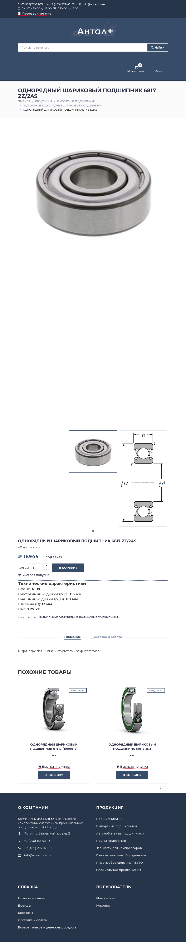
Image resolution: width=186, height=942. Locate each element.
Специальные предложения (118, 870)
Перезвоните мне (34, 13)
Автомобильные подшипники (120, 833)
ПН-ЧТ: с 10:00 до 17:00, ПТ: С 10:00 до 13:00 (48, 8)
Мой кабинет (106, 898)
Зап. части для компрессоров (119, 848)
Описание (72, 637)
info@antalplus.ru (92, 4)
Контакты (25, 913)
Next (165, 788)
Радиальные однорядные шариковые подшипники (62, 105)
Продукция (43, 101)
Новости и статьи (31, 898)
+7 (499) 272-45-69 (61, 4)
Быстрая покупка (33, 575)
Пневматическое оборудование (121, 855)
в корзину (50, 775)
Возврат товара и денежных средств (47, 927)
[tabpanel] (93, 451)
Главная (24, 101)
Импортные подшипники (76, 101)
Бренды (24, 905)
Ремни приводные (111, 841)
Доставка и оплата (106, 637)
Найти (158, 47)
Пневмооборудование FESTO (119, 863)
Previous (160, 788)
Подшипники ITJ (109, 819)
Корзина (103, 905)
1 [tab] (93, 531)
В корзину (65, 568)
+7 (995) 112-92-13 (30, 4)
